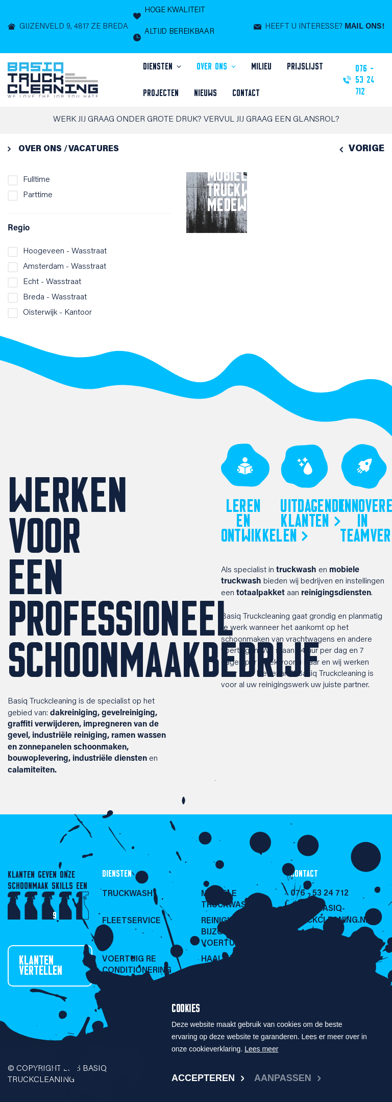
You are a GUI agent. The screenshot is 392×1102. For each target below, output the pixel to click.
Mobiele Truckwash (226, 899)
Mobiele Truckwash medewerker (244, 190)
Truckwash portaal (127, 991)
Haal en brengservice (231, 965)
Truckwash (127, 894)
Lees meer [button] (261, 1049)
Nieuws (205, 93)
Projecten (161, 93)
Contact (246, 93)
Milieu (261, 66)
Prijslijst (305, 66)
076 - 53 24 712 (319, 893)
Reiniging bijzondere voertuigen (227, 932)
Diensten (159, 66)
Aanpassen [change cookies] (282, 1078)
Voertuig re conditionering (137, 965)
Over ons (213, 66)
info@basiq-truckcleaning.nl (330, 914)
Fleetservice (131, 921)
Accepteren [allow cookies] (203, 1078)
